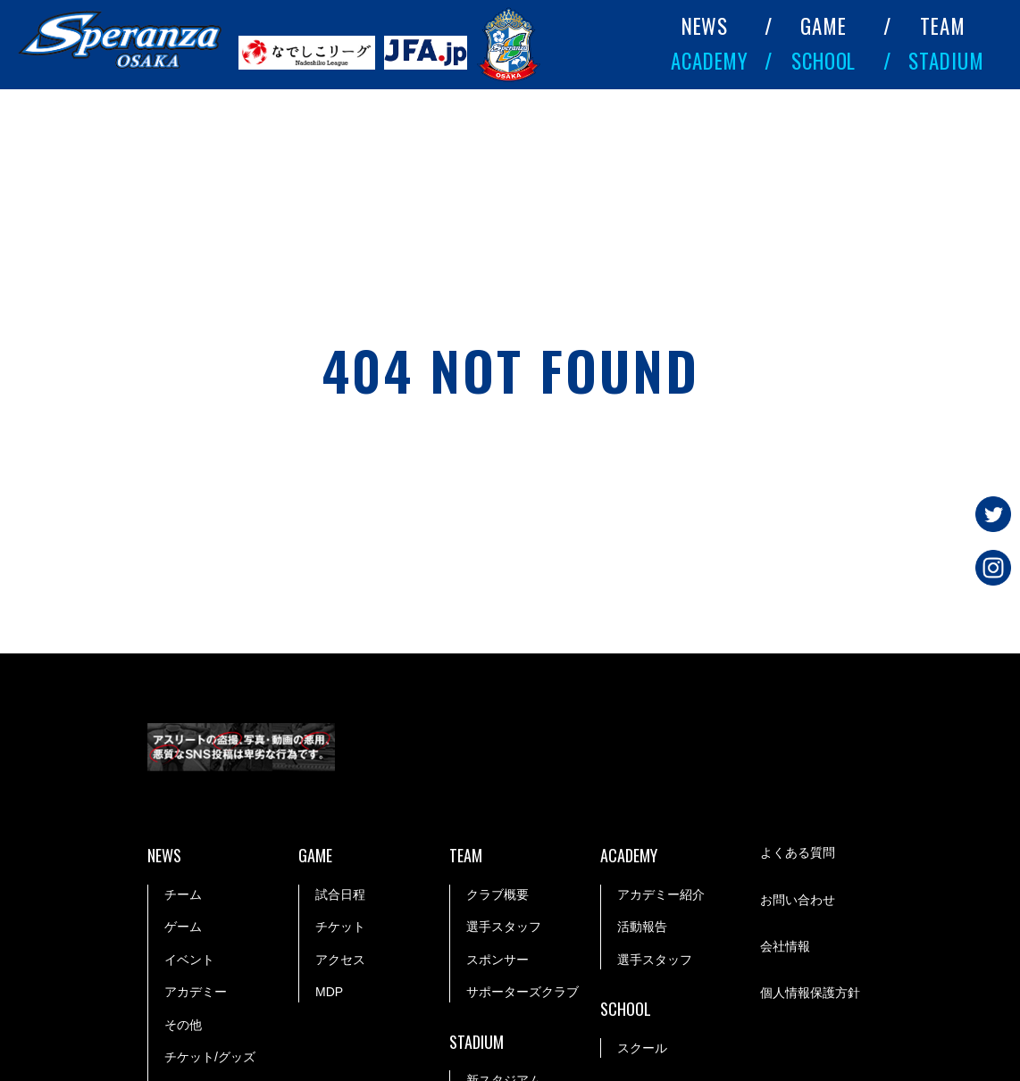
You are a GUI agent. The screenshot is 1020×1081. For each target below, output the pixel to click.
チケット (340, 926)
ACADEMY (709, 61)
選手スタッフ (503, 926)
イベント (189, 959)
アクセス (340, 959)
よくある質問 (797, 852)
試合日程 (340, 894)
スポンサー (497, 959)
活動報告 (642, 926)
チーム (183, 894)
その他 (183, 1025)
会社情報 (785, 946)
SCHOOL (823, 61)
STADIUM (945, 61)
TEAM (943, 26)
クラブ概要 (497, 894)
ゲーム (183, 926)
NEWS (705, 26)
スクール (642, 1048)
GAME (823, 26)
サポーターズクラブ (522, 992)
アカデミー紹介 (661, 894)
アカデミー (195, 992)
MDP (329, 992)
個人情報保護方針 (810, 992)
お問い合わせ (797, 900)
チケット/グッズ (209, 1057)
